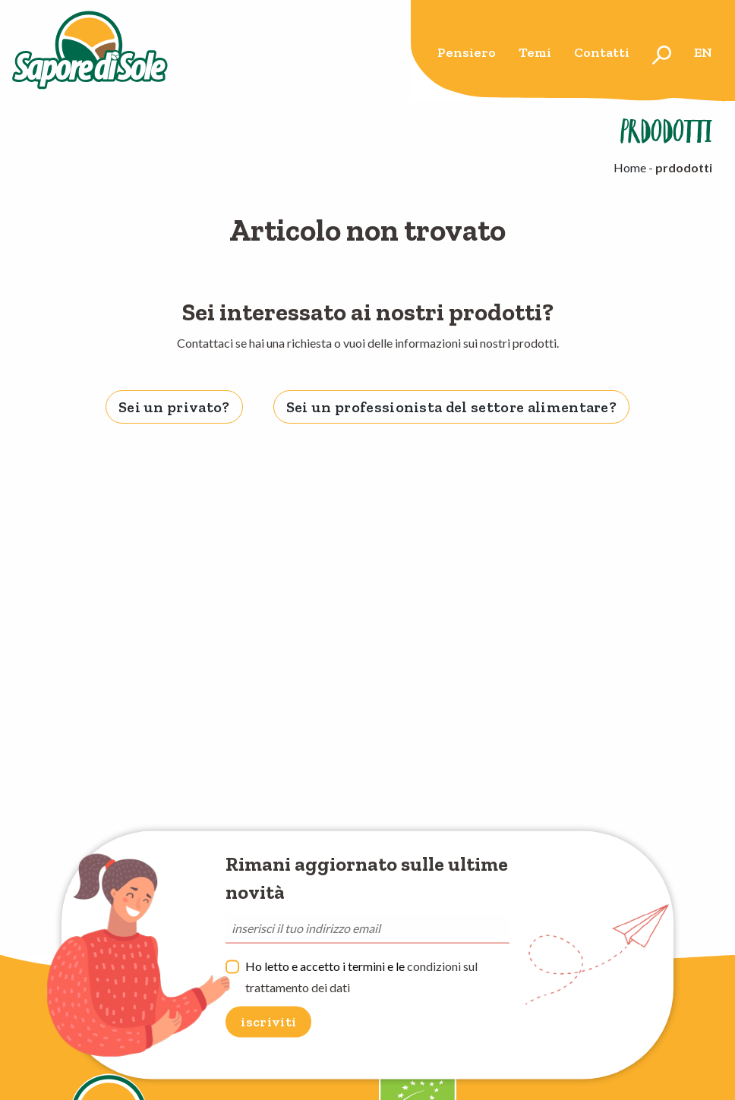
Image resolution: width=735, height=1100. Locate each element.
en (703, 52)
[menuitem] (466, 55)
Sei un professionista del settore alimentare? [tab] (451, 407)
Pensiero (466, 52)
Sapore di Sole (90, 51)
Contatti (601, 52)
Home (630, 167)
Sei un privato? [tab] (174, 407)
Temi (535, 52)
